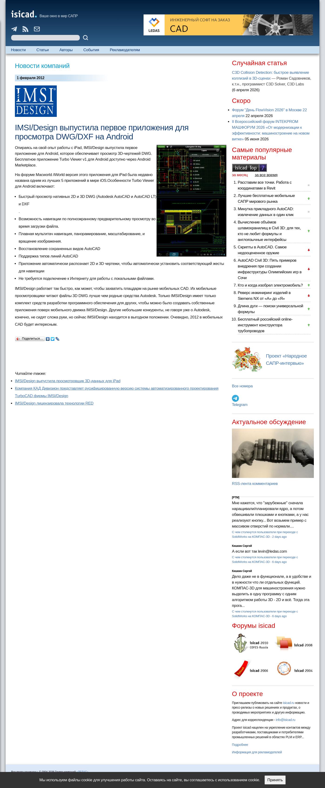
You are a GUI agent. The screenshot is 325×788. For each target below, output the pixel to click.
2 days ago (279, 536)
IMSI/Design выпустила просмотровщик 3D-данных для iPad (67, 381)
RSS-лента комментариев (255, 483)
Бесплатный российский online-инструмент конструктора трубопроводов (265, 325)
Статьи (43, 50)
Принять (275, 780)
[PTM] (235, 497)
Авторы (66, 50)
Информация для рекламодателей (257, 752)
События (91, 50)
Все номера (242, 386)
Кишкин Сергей (242, 546)
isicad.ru (288, 703)
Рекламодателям (125, 50)
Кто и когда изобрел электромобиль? (270, 285)
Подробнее (240, 745)
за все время (266, 175)
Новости (18, 50)
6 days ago (279, 562)
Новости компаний (42, 65)
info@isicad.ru (285, 720)
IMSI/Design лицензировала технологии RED (54, 403)
